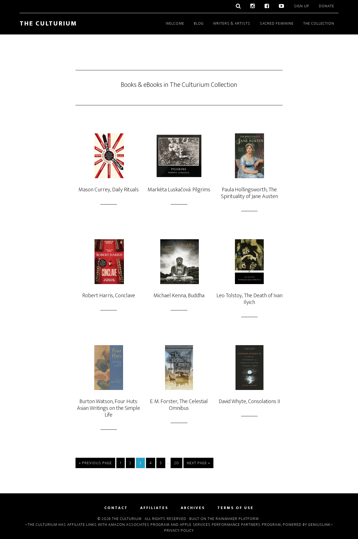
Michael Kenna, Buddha (179, 295)
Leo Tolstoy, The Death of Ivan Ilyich (249, 299)
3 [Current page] (140, 463)
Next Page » (198, 463)
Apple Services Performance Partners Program (230, 524)
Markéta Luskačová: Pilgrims (179, 189)
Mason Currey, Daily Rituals (109, 189)
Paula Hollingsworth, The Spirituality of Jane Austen (249, 193)
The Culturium (48, 23)
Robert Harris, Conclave (108, 295)
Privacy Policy (179, 530)
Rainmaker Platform (237, 518)
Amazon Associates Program (138, 524)
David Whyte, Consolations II (249, 401)
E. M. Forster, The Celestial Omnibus (179, 405)
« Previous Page (95, 463)
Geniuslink (319, 524)
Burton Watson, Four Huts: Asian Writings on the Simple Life (108, 408)
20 (176, 463)
